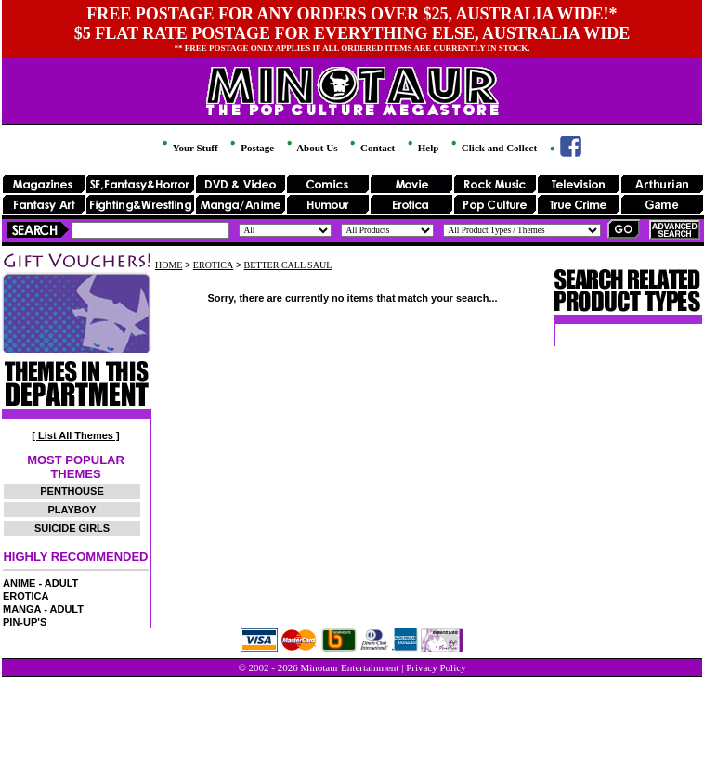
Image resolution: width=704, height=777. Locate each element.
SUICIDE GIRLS (72, 528)
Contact (371, 147)
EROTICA (26, 596)
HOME (168, 265)
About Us (310, 147)
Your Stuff (188, 147)
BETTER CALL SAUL (288, 265)
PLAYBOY (71, 509)
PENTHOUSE (71, 491)
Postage (251, 147)
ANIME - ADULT (40, 583)
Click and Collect (493, 147)
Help (421, 147)
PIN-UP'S (24, 622)
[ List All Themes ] (75, 435)
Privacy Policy (435, 667)
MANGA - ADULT (43, 609)
